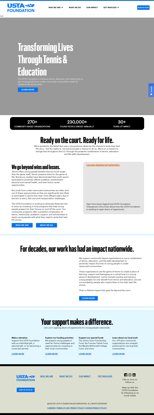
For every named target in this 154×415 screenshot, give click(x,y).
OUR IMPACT (92, 7)
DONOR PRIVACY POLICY (96, 408)
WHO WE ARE (55, 7)
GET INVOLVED (110, 7)
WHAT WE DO (75, 7)
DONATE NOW (143, 7)
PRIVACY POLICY (77, 408)
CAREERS (51, 408)
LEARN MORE (51, 354)
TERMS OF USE (63, 408)
